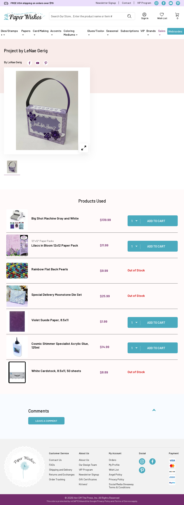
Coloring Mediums (70, 32)
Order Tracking (57, 479)
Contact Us (55, 459)
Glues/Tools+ (95, 32)
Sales (161, 32)
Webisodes (175, 32)
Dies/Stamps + (9, 32)
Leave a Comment (46, 420)
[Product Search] (86, 16)
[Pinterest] (178, 3)
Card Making (41, 32)
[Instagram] (156, 3)
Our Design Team (88, 464)
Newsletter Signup (106, 2)
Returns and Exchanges (62, 474)
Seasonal (112, 32)
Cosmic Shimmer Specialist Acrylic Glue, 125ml (60, 345)
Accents (55, 32)
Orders (112, 459)
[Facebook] (164, 3)
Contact (126, 2)
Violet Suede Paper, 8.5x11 (49, 320)
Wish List (114, 469)
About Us (84, 459)
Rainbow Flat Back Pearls (49, 269)
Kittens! (83, 484)
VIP (143, 30)
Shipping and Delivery (60, 469)
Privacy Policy (116, 479)
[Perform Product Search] (129, 16)
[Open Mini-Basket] (177, 16)
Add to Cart (156, 221)
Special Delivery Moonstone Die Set (56, 294)
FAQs (52, 464)
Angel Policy (115, 474)
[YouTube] (171, 3)
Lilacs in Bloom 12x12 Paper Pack (54, 245)
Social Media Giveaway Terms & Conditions (121, 486)
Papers (25, 32)
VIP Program (144, 2)
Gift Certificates (88, 479)
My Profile (114, 464)
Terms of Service (123, 501)
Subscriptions (130, 30)
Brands (151, 32)
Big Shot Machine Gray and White (55, 218)
